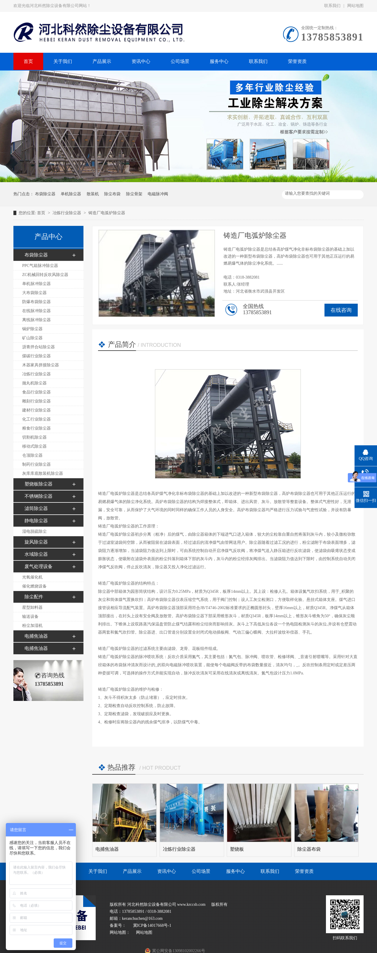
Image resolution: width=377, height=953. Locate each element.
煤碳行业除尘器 (36, 356)
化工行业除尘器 (36, 419)
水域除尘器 (36, 554)
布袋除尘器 (45, 194)
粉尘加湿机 (32, 625)
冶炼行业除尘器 (67, 213)
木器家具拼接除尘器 (40, 365)
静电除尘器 (36, 520)
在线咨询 (341, 310)
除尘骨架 (134, 194)
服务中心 (235, 871)
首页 (41, 213)
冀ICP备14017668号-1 (151, 925)
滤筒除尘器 (36, 508)
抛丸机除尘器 (34, 383)
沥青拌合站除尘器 (38, 347)
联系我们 (332, 5)
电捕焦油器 (36, 636)
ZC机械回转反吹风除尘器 (45, 274)
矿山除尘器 (32, 338)
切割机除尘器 (34, 437)
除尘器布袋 (309, 849)
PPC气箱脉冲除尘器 (40, 265)
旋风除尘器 (36, 541)
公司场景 (201, 871)
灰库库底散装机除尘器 (42, 473)
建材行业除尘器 (36, 410)
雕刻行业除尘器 (36, 401)
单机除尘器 (71, 194)
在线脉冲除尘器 (36, 311)
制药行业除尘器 (36, 464)
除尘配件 (34, 596)
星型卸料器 (32, 607)
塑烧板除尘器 (39, 483)
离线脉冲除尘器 (36, 320)
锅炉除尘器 (32, 329)
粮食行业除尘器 (36, 428)
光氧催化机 (32, 577)
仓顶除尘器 (32, 455)
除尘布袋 (112, 194)
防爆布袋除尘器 (36, 302)
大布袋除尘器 (34, 293)
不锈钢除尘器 (39, 496)
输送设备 (30, 616)
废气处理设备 (39, 566)
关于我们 (97, 871)
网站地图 (355, 5)
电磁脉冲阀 (158, 194)
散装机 (93, 194)
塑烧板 (237, 849)
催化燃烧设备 (34, 586)
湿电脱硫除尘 (34, 531)
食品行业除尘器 (36, 392)
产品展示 (132, 871)
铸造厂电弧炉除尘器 (106, 213)
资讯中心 (166, 871)
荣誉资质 (304, 871)
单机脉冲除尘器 (36, 284)
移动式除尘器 (34, 446)
